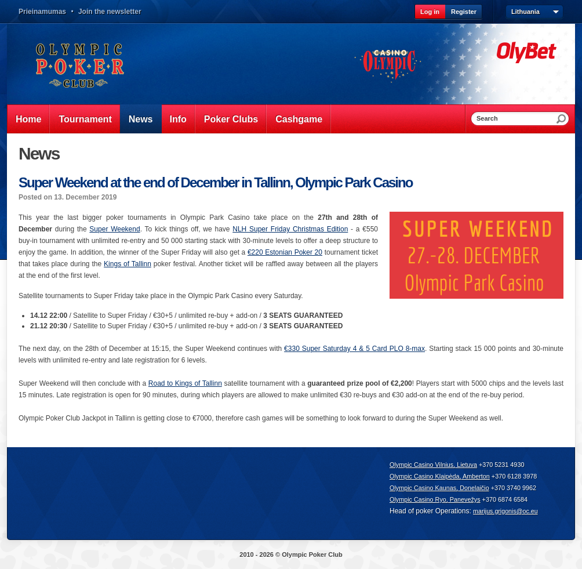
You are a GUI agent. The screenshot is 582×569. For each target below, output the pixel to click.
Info (178, 119)
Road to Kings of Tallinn (185, 383)
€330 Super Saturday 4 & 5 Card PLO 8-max (354, 349)
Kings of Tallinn (127, 264)
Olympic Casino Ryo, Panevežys (435, 499)
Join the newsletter (109, 12)
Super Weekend (114, 229)
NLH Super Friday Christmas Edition (290, 229)
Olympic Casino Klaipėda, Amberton (440, 476)
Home (28, 119)
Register (463, 11)
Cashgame (298, 119)
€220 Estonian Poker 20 (285, 252)
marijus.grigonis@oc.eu (505, 511)
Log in (429, 11)
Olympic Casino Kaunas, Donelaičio (439, 487)
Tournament (85, 119)
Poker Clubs (231, 119)
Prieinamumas (42, 12)
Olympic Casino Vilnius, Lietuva (433, 464)
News (141, 119)
